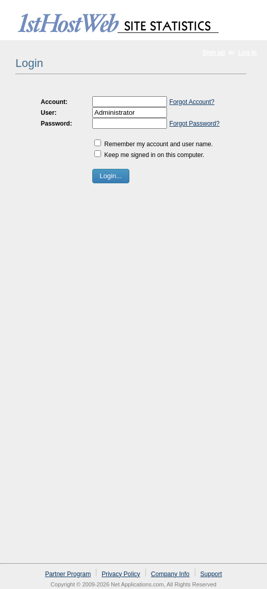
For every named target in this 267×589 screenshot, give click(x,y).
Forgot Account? (192, 102)
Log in (247, 52)
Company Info (170, 574)
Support (211, 574)
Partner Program (68, 574)
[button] (110, 176)
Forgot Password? (195, 123)
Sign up (214, 52)
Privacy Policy (121, 574)
